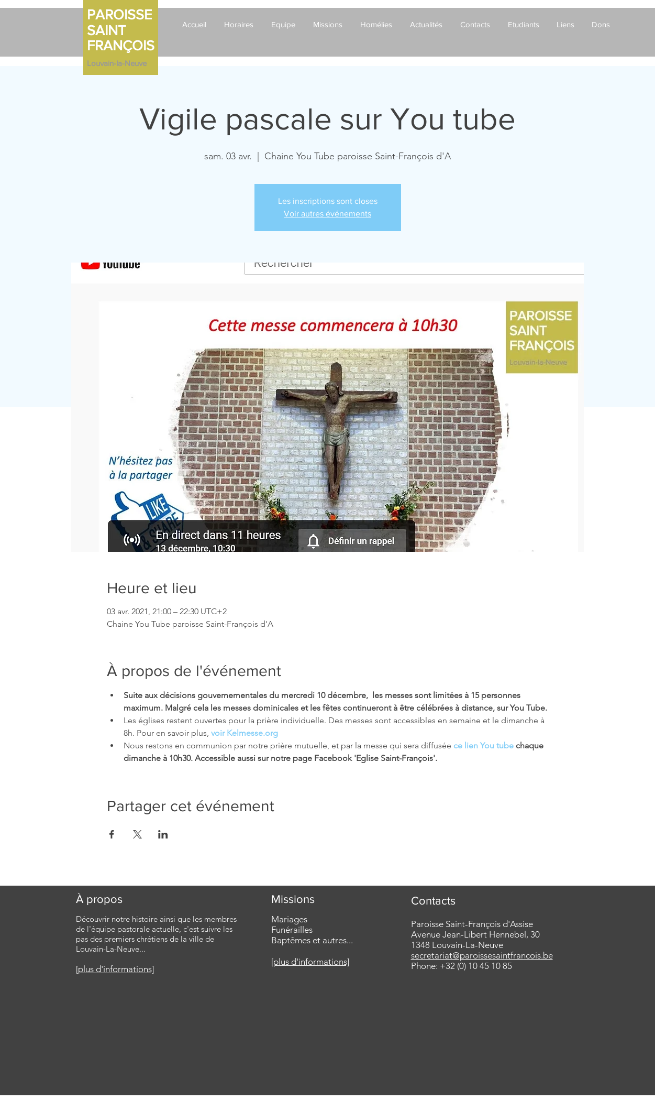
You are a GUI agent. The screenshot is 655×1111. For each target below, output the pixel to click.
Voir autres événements (327, 213)
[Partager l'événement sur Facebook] (112, 834)
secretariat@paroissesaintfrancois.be (482, 955)
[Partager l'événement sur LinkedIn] (163, 834)
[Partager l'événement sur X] (137, 834)
